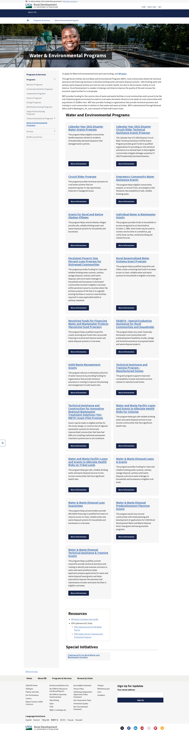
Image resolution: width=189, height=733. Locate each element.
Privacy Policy (79, 689)
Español (29, 720)
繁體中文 (54, 720)
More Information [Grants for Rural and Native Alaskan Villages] (78, 245)
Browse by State (85, 678)
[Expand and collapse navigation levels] (54, 79)
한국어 (63, 720)
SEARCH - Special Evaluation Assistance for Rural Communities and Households (135, 324)
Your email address (126, 689)
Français (70, 720)
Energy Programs (34, 102)
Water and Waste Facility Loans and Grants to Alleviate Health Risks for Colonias (135, 408)
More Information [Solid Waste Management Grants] (78, 392)
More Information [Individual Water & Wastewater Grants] (126, 245)
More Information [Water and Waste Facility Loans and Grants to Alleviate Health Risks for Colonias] (126, 446)
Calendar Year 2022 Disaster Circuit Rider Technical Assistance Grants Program (133, 129)
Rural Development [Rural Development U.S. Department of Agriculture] (44, 6)
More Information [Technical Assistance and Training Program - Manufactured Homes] (126, 392)
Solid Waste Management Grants (84, 366)
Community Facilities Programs (40, 89)
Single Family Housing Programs (36, 112)
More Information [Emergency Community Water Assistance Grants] (126, 201)
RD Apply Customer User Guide (84, 619)
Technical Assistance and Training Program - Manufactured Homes (131, 368)
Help (159, 7)
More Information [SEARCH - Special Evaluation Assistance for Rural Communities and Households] (126, 352)
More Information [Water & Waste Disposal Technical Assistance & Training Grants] (78, 593)
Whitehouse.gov (103, 689)
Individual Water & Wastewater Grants (136, 216)
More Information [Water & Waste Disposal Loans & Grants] (126, 490)
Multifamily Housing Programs (39, 107)
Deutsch (36, 720)
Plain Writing (54, 700)
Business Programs (35, 84)
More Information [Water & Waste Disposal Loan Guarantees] (78, 537)
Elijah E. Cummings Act (57, 710)
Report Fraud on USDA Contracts (34, 703)
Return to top (32, 671)
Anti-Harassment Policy (82, 700)
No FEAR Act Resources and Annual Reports (58, 690)
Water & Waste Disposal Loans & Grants (135, 460)
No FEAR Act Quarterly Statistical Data (57, 695)
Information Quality (81, 703)
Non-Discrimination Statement (81, 708)
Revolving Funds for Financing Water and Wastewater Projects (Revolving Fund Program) (88, 324)
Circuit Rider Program (82, 176)
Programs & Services (42, 20)
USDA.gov (29, 689)
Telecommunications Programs (40, 118)
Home (144, 7)
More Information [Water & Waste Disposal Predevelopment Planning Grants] (126, 537)
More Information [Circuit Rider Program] (78, 201)
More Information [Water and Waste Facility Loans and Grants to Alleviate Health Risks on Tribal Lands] (78, 490)
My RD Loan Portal (34, 137)
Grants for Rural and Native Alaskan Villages (85, 216)
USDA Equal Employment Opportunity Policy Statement (83, 694)
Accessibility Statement (82, 685)
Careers (29, 698)
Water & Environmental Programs (37, 124)
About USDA (152, 7)
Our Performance (32, 695)
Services (30, 131)
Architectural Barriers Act (59, 685)
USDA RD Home (31, 685)
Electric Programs (34, 98)
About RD (42, 678)
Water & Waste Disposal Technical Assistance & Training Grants (88, 553)
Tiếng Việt (45, 720)
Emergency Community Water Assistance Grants (135, 178)
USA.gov (100, 685)
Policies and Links (32, 692)
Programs (31, 79)
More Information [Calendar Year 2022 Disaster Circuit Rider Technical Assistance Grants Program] (126, 164)
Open (51, 703)
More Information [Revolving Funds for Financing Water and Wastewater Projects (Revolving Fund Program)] (78, 352)
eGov (99, 692)
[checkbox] (2, 443)
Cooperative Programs (36, 93)
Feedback (101, 695)
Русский (78, 720)
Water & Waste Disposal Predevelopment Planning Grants (133, 505)
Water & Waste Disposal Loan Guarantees (86, 504)
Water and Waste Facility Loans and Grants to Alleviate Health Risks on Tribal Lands (88, 462)
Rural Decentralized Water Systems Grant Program (132, 259)
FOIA (51, 707)
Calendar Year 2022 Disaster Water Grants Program (85, 128)
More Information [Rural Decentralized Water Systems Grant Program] (126, 308)
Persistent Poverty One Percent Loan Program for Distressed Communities (84, 261)
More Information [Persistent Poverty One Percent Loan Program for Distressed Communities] (78, 308)
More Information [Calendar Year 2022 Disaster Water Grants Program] (78, 164)
